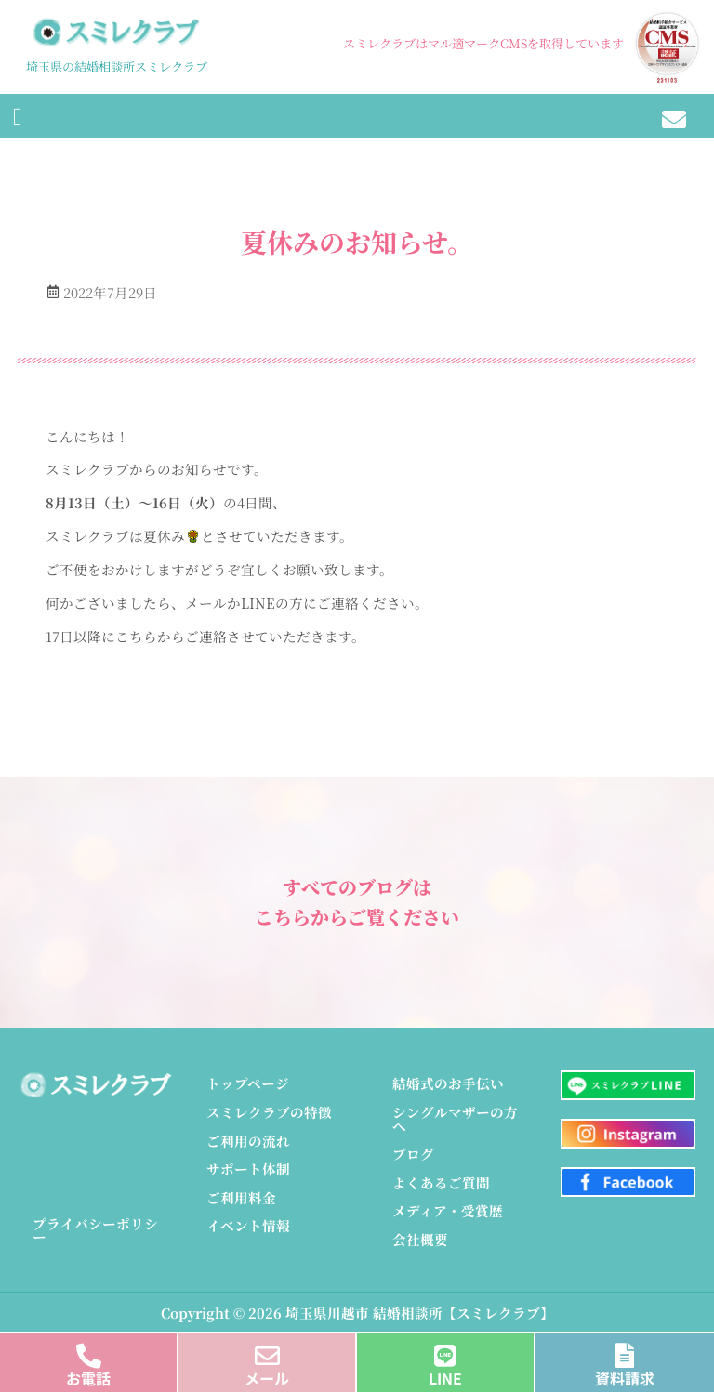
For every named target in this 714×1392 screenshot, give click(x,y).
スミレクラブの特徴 (269, 1112)
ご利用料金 (241, 1197)
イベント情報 (248, 1225)
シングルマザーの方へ (455, 1119)
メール (267, 1378)
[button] (18, 116)
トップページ (247, 1083)
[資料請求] (625, 1351)
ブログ (413, 1153)
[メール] (267, 1351)
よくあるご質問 (441, 1182)
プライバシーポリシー (95, 1230)
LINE (445, 1378)
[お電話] (88, 1351)
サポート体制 (248, 1168)
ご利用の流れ (248, 1140)
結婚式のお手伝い (448, 1083)
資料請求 (624, 1378)
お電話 (88, 1378)
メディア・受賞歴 (447, 1210)
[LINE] (445, 1351)
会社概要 (420, 1239)
